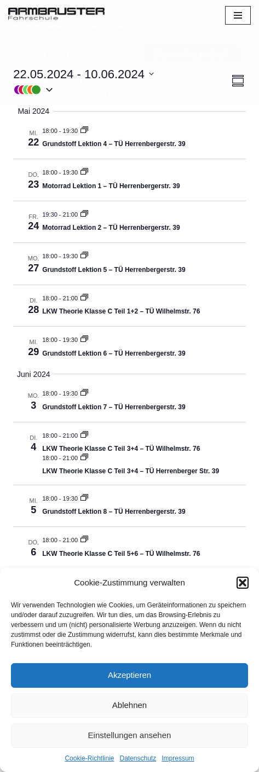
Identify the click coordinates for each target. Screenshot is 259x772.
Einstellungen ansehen (129, 735)
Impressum (178, 758)
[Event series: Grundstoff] (84, 130)
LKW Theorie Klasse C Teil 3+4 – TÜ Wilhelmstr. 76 (121, 448)
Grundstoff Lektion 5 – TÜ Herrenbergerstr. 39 (113, 269)
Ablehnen (129, 705)
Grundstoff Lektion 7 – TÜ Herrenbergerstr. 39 (113, 406)
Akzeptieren (129, 675)
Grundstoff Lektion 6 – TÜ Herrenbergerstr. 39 (113, 353)
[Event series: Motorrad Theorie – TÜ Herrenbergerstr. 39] (84, 172)
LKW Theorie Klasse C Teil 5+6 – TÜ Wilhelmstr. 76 (121, 553)
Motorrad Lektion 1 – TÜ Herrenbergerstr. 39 (111, 185)
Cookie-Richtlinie (89, 758)
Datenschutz (138, 758)
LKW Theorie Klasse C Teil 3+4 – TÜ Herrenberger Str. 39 (130, 471)
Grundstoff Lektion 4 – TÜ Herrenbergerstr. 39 (113, 144)
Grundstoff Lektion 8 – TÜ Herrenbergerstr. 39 (113, 511)
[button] (242, 582)
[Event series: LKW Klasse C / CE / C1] (84, 297)
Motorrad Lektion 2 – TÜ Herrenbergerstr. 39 (111, 227)
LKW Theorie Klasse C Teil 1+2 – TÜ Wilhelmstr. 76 (121, 311)
